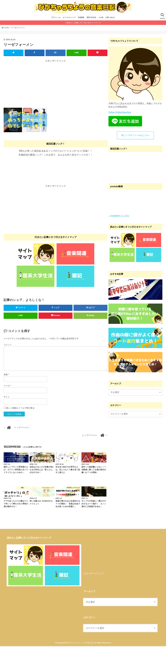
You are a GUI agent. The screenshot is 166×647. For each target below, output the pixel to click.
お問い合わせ (110, 18)
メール (7, 386)
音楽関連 (81, 18)
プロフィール (56, 18)
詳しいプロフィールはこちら (135, 136)
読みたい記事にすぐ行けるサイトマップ (84, 24)
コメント (8, 345)
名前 (6, 375)
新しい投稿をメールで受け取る (20, 409)
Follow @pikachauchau (119, 113)
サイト (7, 398)
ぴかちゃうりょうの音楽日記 (81, 644)
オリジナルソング (69, 18)
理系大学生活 (91, 18)
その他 (100, 18)
